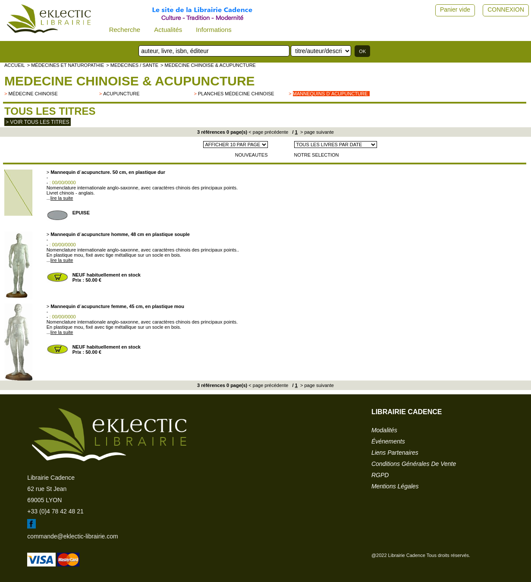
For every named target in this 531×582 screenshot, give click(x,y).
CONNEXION (505, 9)
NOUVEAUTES (251, 154)
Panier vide (455, 9)
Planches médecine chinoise (236, 93)
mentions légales (395, 486)
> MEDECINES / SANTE (132, 65)
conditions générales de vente (413, 463)
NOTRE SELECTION (316, 154)
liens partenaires (394, 452)
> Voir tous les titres (37, 122)
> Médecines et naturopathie (65, 65)
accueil (14, 65)
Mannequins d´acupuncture (330, 93)
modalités (384, 430)
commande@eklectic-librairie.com (72, 536)
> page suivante (316, 132)
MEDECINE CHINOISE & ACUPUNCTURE (129, 81)
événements (388, 441)
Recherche (125, 29)
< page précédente (268, 132)
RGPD (380, 475)
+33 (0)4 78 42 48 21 (55, 511)
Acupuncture (121, 93)
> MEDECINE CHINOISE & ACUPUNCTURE (208, 65)
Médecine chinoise (32, 93)
